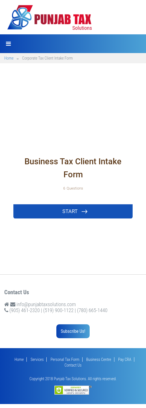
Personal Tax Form (65, 359)
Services (37, 359)
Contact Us (73, 365)
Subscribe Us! (73, 331)
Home (9, 58)
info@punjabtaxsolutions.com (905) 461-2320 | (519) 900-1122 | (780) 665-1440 (55, 307)
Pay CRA (124, 359)
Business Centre (98, 359)
